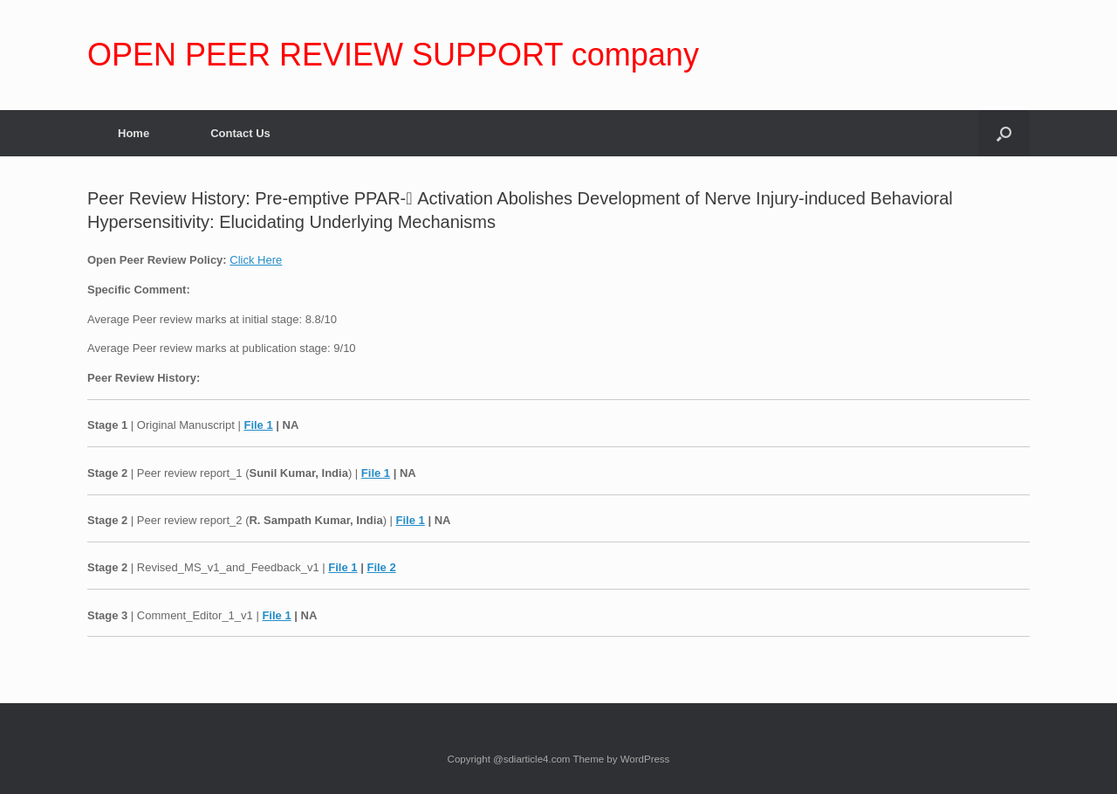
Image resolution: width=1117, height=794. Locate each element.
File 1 (257, 425)
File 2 (381, 567)
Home (133, 133)
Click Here (256, 259)
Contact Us (240, 133)
